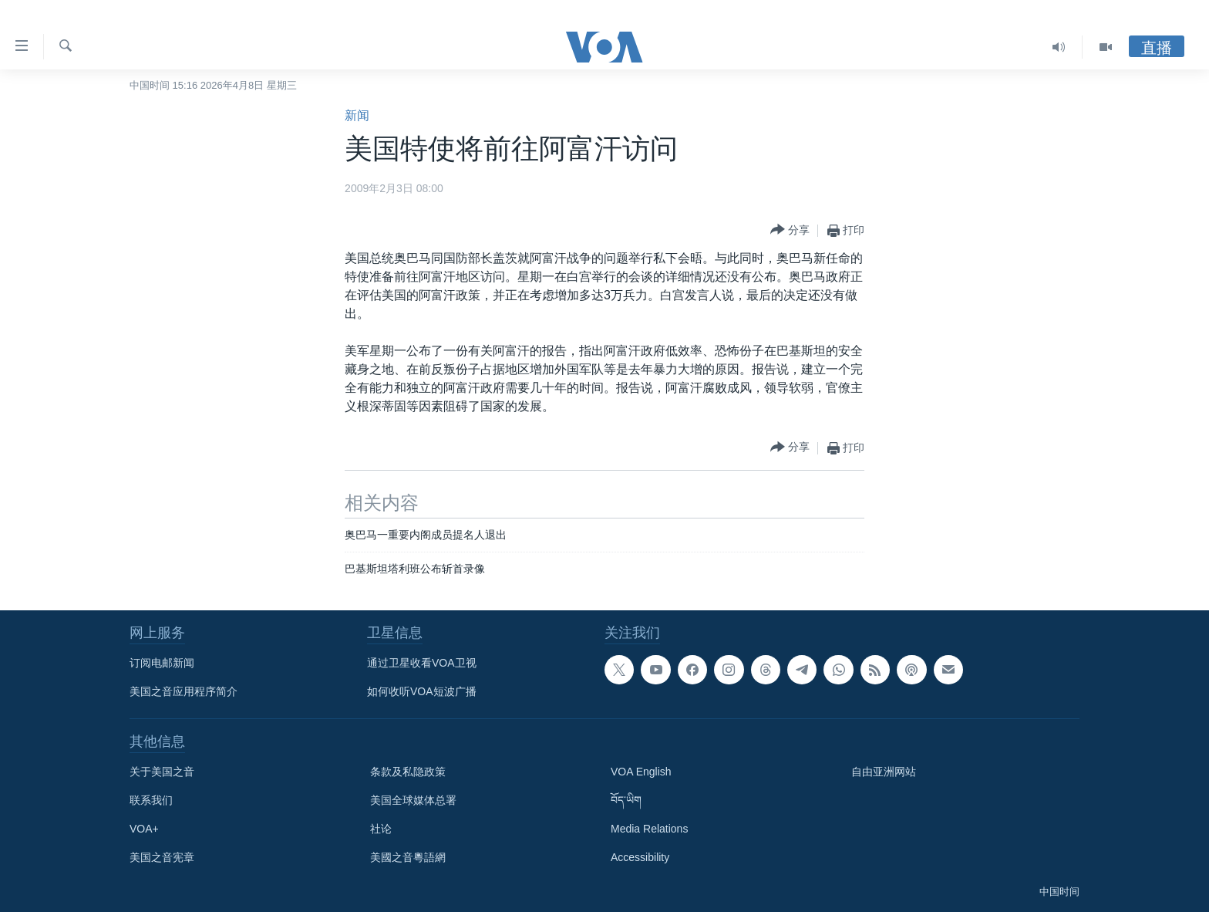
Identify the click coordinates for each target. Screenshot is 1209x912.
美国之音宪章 (162, 857)
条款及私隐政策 (408, 771)
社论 (381, 828)
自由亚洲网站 (883, 771)
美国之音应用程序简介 (183, 691)
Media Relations (649, 828)
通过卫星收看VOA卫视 (422, 663)
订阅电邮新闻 (162, 663)
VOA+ (144, 828)
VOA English (641, 771)
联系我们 (151, 800)
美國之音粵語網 (408, 857)
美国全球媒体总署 (413, 800)
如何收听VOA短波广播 (422, 691)
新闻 (357, 115)
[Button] (790, 230)
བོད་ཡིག (626, 800)
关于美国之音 (162, 771)
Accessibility (640, 857)
